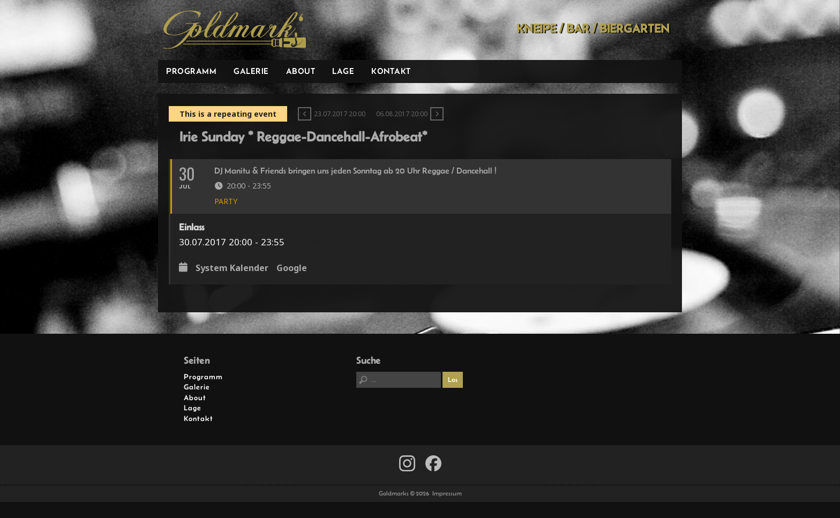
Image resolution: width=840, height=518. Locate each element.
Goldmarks (234, 30)
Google (291, 268)
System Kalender (232, 268)
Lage (343, 71)
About (301, 71)
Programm (191, 71)
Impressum (447, 493)
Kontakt (391, 71)
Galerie (251, 71)
